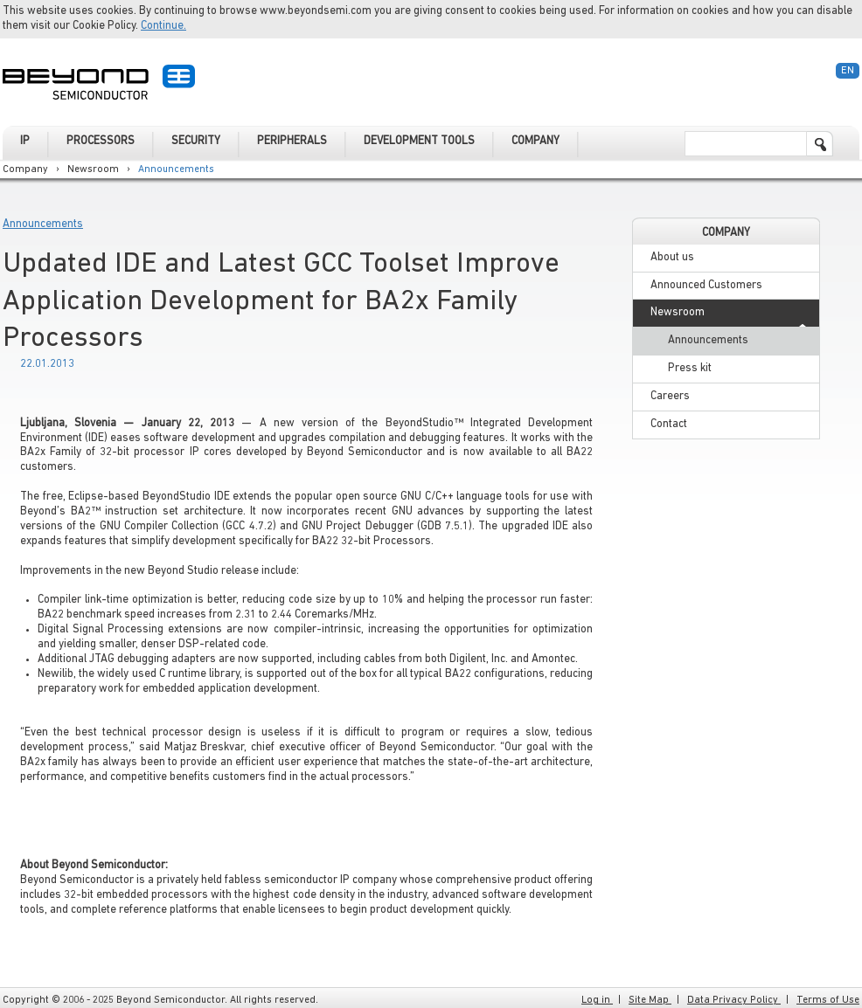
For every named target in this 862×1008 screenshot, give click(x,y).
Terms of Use (827, 1000)
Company (25, 169)
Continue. (163, 25)
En (847, 71)
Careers (670, 396)
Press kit (690, 368)
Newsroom (93, 169)
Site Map (650, 1000)
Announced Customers (706, 285)
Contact (668, 424)
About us (672, 257)
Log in (597, 1000)
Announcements (176, 169)
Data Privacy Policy (734, 1000)
